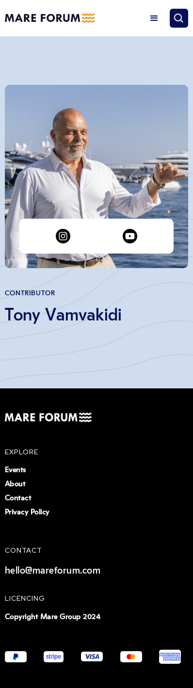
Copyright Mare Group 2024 (53, 617)
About (15, 484)
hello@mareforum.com (53, 571)
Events (15, 470)
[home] (50, 18)
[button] (154, 18)
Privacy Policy (27, 512)
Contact (18, 498)
